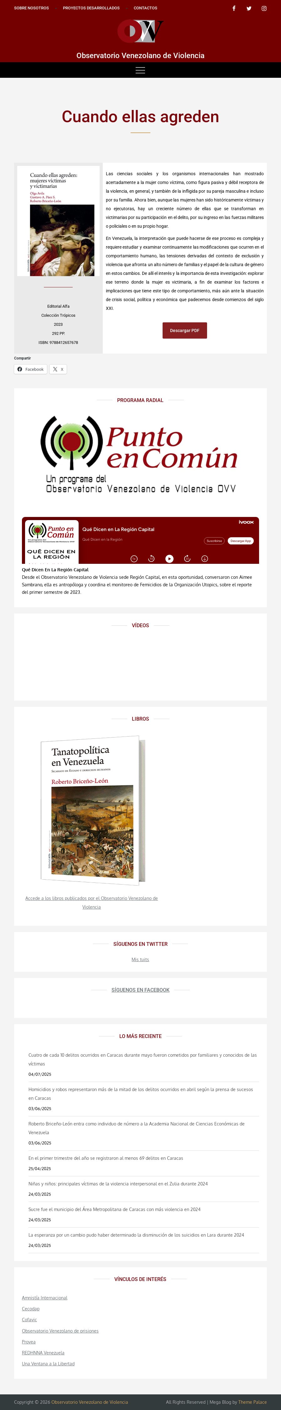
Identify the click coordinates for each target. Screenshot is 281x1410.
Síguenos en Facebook (140, 990)
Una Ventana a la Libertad (48, 1363)
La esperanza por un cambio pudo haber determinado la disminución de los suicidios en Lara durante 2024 (136, 1235)
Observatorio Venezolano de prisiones (60, 1330)
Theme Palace (252, 1402)
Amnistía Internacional (44, 1297)
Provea (29, 1341)
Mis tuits (140, 959)
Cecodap (30, 1308)
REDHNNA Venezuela (43, 1352)
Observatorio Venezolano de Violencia (140, 55)
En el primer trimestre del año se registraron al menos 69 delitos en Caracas (106, 1158)
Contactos (145, 8)
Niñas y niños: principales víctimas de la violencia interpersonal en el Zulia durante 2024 (118, 1183)
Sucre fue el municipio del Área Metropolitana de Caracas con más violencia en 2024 (114, 1209)
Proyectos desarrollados (91, 8)
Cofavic (29, 1319)
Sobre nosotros (31, 8)
